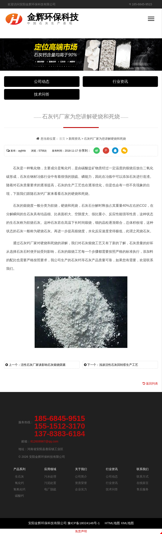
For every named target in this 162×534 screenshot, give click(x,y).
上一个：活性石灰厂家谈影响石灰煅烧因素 (35, 364)
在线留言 (143, 483)
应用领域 (50, 469)
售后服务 (143, 489)
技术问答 (41, 94)
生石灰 (19, 476)
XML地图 (127, 523)
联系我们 (143, 469)
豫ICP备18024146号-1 (84, 523)
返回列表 (150, 383)
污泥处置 (50, 483)
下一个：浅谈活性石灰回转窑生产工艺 (111, 364)
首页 (62, 138)
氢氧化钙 (19, 489)
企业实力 (81, 489)
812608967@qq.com (44, 441)
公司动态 (41, 81)
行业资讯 (120, 81)
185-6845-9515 (142, 4)
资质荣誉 (81, 483)
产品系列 (19, 469)
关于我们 (81, 469)
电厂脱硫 (50, 489)
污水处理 (50, 476)
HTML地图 (112, 523)
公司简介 (81, 476)
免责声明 (81, 531)
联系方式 (143, 476)
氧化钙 (19, 483)
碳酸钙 (19, 495)
